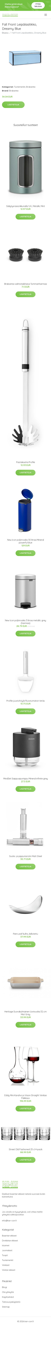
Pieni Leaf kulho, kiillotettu (25, 933)
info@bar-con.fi (9, 1220)
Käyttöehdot (8, 1297)
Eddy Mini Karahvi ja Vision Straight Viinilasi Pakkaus (25, 1096)
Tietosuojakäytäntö (11, 1302)
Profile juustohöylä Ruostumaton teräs (25, 700)
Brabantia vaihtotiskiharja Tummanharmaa (25, 284)
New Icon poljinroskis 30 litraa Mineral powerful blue (25, 541)
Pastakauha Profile (25, 462)
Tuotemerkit (19, 87)
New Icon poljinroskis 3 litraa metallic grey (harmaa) (25, 621)
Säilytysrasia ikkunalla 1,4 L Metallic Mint (25, 206)
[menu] (46, 15)
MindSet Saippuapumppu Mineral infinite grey (25, 778)
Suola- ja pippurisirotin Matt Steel (25, 856)
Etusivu (5, 33)
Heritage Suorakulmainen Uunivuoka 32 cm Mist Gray (25, 1013)
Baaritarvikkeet (9, 1235)
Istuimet (5, 1245)
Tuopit (5, 1255)
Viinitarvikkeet (8, 1270)
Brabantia (30, 87)
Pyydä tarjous (38, 5)
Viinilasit (5, 1265)
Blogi (4, 1287)
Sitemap (6, 1307)
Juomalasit (7, 1250)
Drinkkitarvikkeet (10, 1240)
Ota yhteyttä (8, 1292)
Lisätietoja (13, 104)
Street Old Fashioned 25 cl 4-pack (25, 1149)
